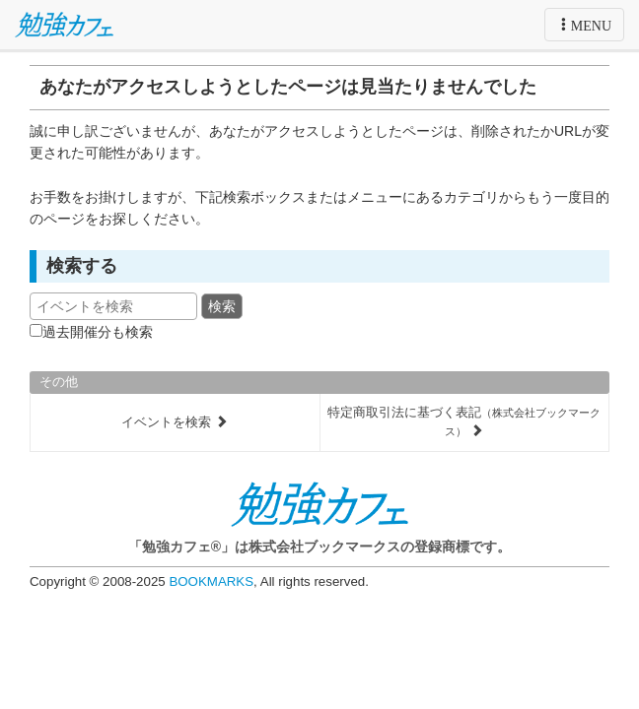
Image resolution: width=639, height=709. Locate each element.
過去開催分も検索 (97, 332)
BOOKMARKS (211, 581)
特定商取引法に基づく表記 (464, 421)
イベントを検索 (174, 422)
